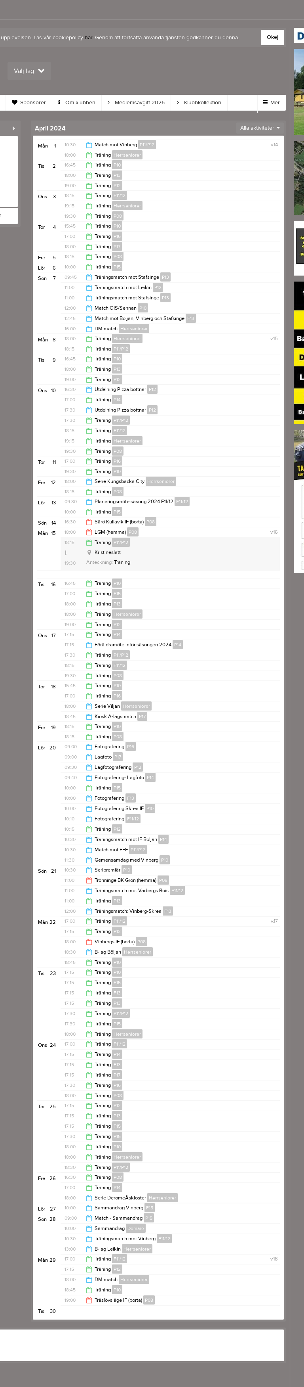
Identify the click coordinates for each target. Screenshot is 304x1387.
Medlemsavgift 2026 (136, 102)
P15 (117, 267)
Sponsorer (29, 102)
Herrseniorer (127, 155)
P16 (117, 236)
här (88, 37)
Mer (271, 102)
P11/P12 (147, 145)
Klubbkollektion (199, 102)
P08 (118, 216)
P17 (117, 246)
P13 (117, 175)
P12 (117, 185)
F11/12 (119, 195)
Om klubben (76, 102)
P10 (117, 165)
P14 (117, 400)
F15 (117, 593)
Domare (135, 1228)
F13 (190, 318)
